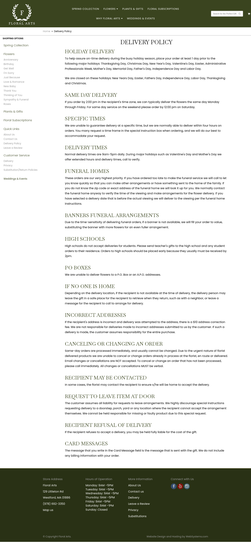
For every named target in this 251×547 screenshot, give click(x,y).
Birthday (9, 64)
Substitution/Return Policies (20, 170)
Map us (48, 510)
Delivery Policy (12, 143)
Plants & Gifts (132, 9)
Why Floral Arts (108, 18)
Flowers (109, 9)
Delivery (8, 161)
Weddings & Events (141, 18)
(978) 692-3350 (54, 504)
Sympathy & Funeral (16, 99)
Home (46, 31)
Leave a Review (13, 148)
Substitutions (137, 516)
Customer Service (17, 155)
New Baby (10, 86)
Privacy (8, 165)
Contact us (136, 491)
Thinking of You (13, 95)
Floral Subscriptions (163, 9)
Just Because (12, 77)
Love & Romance (14, 82)
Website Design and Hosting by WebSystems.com (177, 536)
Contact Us (10, 139)
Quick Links (11, 129)
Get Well (9, 68)
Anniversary (11, 59)
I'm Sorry (9, 73)
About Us (9, 134)
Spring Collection (85, 9)
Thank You (10, 90)
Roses (7, 104)
